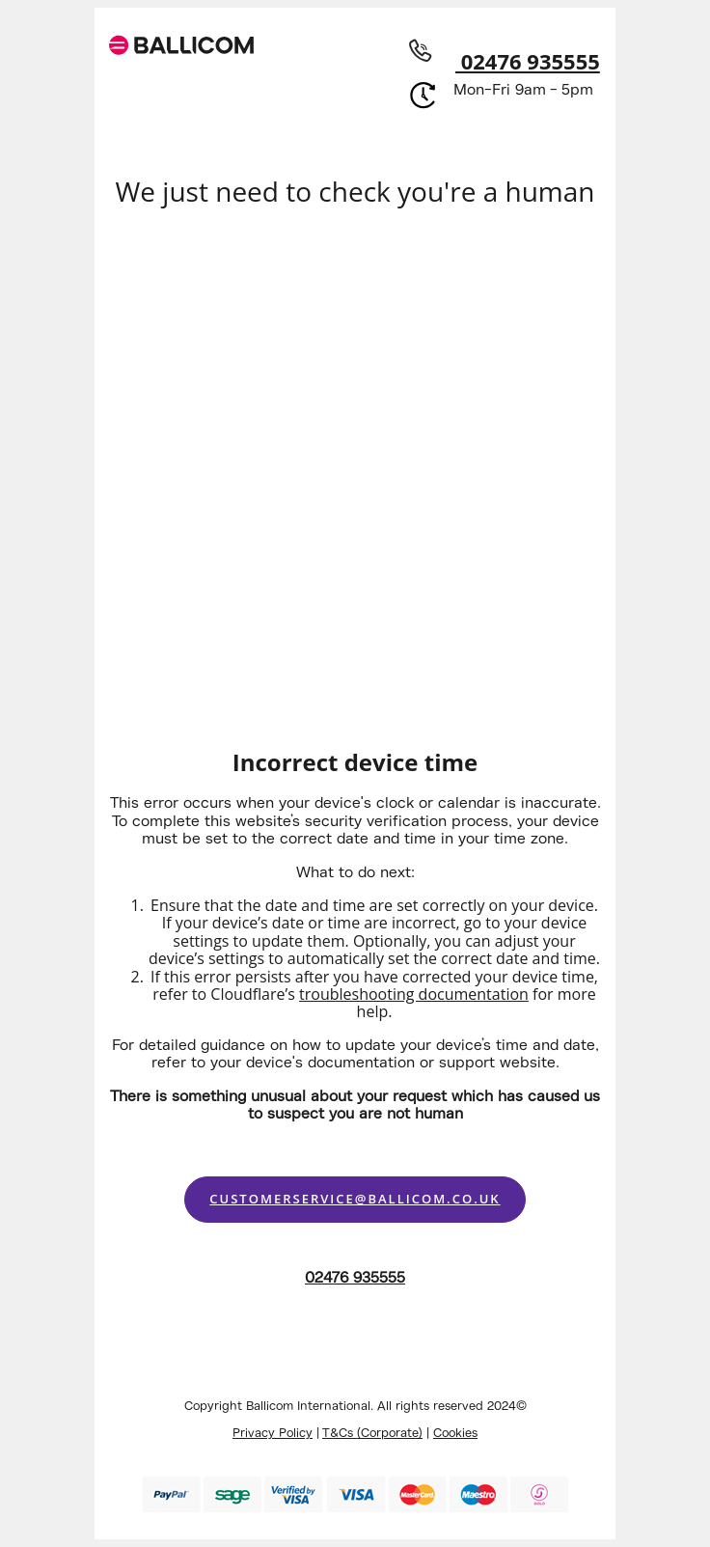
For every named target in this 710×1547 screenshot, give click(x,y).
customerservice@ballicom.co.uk (354, 1198)
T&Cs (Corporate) (372, 1433)
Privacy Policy (272, 1433)
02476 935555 (500, 60)
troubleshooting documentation (414, 994)
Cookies (455, 1433)
